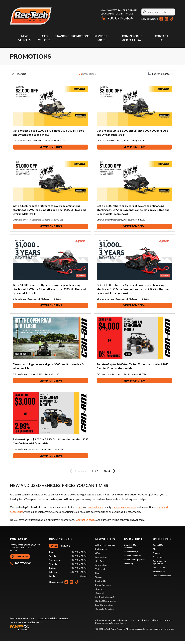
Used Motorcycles (132, 551)
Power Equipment (103, 585)
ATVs (97, 553)
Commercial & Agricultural (159, 562)
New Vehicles (105, 539)
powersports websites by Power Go (53, 618)
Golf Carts (99, 561)
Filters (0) (18, 74)
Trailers (98, 577)
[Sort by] (161, 73)
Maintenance (159, 571)
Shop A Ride (29, 622)
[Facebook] (161, 19)
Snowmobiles (101, 565)
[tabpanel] (68, 564)
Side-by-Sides (101, 557)
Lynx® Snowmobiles (104, 605)
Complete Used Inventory (131, 546)
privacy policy (153, 629)
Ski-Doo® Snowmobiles (105, 601)
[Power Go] (40, 627)
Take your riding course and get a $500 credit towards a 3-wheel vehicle (48, 366)
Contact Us (158, 545)
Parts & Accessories (162, 575)
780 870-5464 (117, 17)
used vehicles (95, 507)
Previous (77, 471)
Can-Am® (99, 593)
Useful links (162, 539)
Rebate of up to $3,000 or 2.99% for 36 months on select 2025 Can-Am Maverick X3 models (50, 441)
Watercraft (100, 569)
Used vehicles (134, 539)
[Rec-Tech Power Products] (31, 16)
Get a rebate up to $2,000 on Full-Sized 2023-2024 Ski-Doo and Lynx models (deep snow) (48, 132)
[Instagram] (167, 19)
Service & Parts (159, 567)
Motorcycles (101, 549)
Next (110, 471)
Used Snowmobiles (132, 555)
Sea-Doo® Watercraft (104, 597)
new (80, 507)
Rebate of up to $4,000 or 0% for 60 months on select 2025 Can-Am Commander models (133, 366)
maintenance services (124, 507)
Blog (155, 549)
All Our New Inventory (105, 545)
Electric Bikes (101, 581)
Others (98, 589)
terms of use (168, 629)
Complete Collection (104, 609)
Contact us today (85, 519)
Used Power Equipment (134, 559)
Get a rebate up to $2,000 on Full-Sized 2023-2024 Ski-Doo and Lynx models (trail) (132, 132)
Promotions (80, 35)
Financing (62, 35)
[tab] (53, 546)
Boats (97, 573)
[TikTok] (172, 19)
